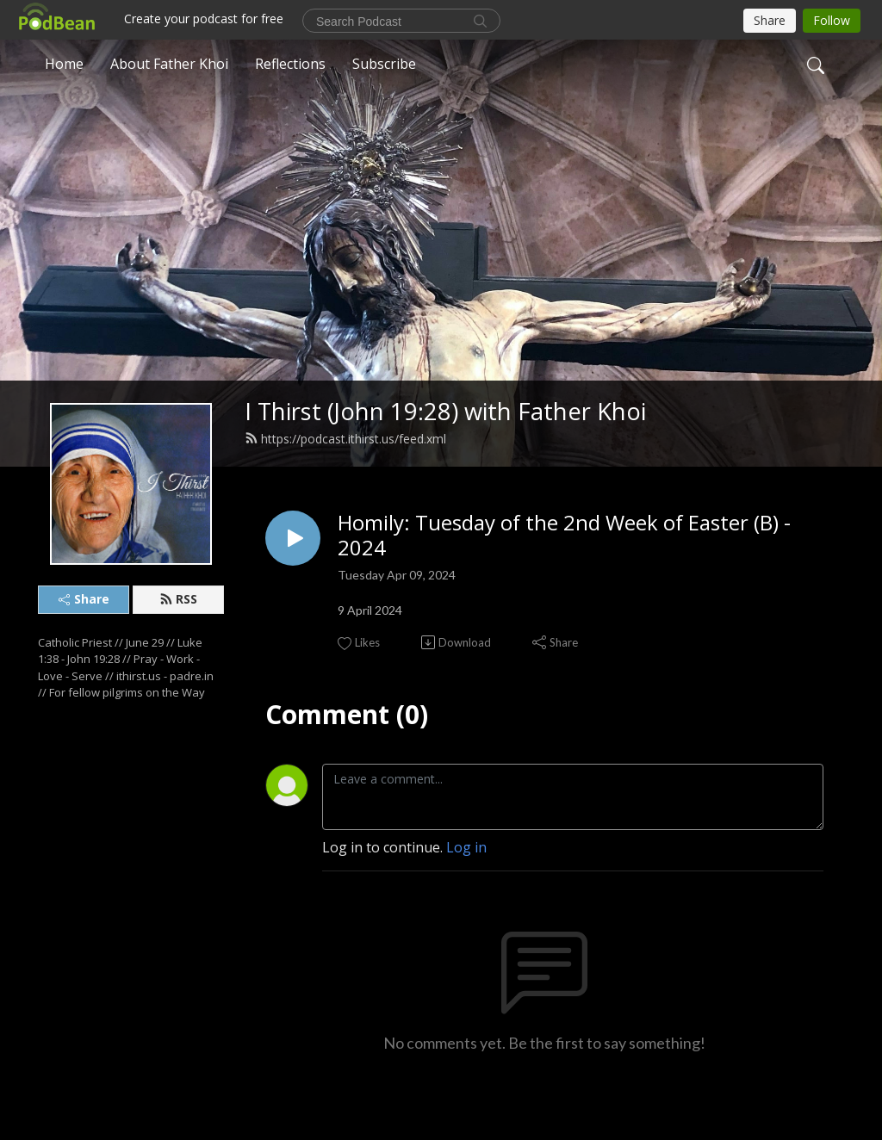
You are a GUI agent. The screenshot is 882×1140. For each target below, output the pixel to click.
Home (64, 63)
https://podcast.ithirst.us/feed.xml (345, 439)
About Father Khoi (169, 63)
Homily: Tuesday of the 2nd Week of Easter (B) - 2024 (564, 536)
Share (84, 599)
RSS (178, 599)
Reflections (290, 63)
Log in (466, 847)
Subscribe (384, 63)
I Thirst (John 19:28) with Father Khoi (445, 411)
